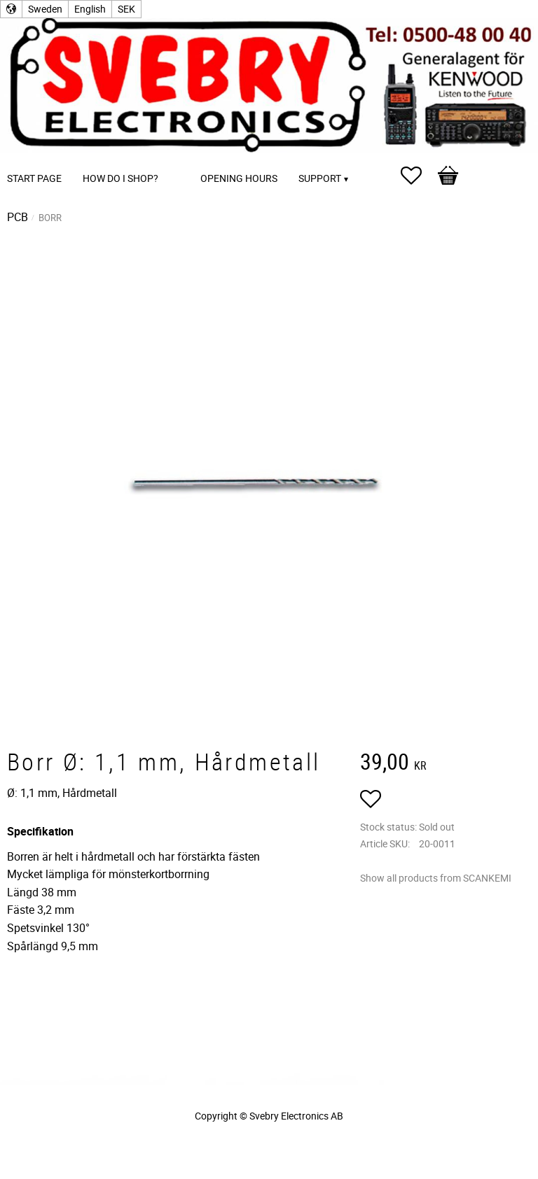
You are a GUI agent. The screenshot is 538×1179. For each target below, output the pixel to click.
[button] (418, 175)
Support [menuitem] (319, 178)
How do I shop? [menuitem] (120, 178)
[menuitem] (182, 159)
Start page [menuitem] (34, 178)
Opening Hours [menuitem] (238, 178)
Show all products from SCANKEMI (435, 877)
